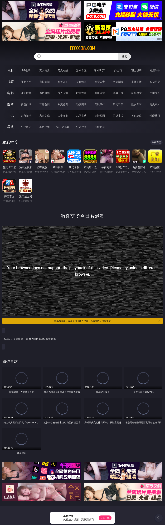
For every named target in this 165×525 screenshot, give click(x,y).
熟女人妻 (100, 81)
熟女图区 (136, 104)
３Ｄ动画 (81, 81)
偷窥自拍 (26, 104)
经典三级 (118, 93)
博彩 (10, 70)
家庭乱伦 (44, 115)
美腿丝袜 (100, 104)
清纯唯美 (118, 104)
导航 (10, 127)
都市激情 (26, 115)
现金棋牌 (136, 70)
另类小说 (118, 115)
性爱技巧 (155, 115)
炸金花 (118, 70)
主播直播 (136, 81)
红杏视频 (81, 127)
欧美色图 (63, 104)
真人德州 (44, 70)
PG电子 (26, 70)
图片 (10, 104)
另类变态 (155, 93)
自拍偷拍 (44, 81)
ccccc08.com (82, 48)
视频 (10, 81)
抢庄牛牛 (155, 70)
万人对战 (63, 70)
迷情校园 (100, 115)
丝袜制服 (118, 81)
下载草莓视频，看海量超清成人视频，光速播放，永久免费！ (106, 321)
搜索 (124, 56)
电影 (10, 93)
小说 (10, 115)
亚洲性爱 (26, 93)
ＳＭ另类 (155, 81)
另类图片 (155, 104)
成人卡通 (63, 93)
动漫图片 (81, 104)
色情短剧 (100, 127)
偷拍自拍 (44, 93)
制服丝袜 (100, 93)
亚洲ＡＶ (26, 81)
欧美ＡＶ (63, 81)
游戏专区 (81, 70)
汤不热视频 (62, 127)
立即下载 (105, 517)
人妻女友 (63, 115)
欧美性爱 (81, 93)
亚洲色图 (44, 104)
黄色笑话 (136, 115)
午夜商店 (26, 127)
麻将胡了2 (100, 70)
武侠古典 (81, 115)
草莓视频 (44, 127)
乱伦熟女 (136, 93)
